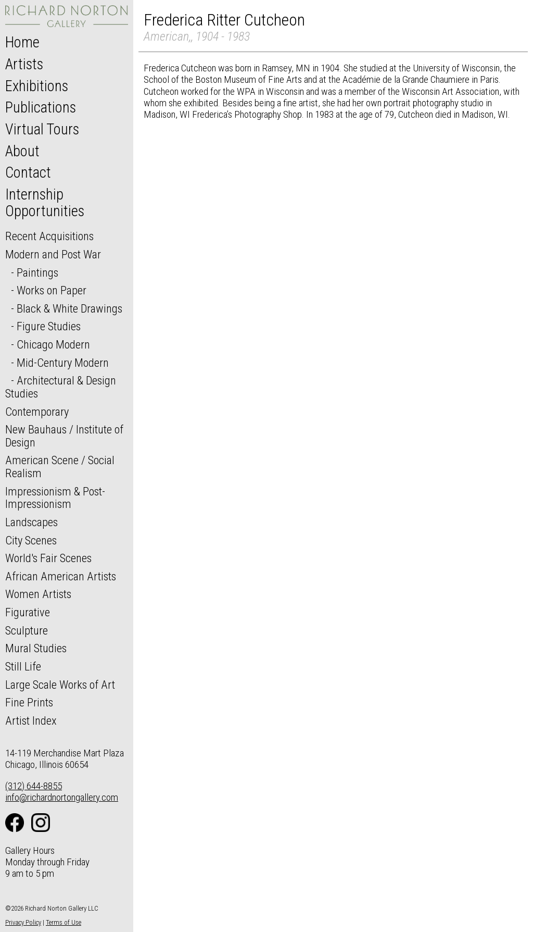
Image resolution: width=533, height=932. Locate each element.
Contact (28, 172)
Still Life (23, 666)
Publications (40, 107)
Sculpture (26, 630)
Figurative (27, 612)
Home (22, 42)
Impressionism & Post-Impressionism (55, 497)
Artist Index (31, 720)
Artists (24, 64)
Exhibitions (36, 86)
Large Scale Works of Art (60, 684)
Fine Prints (29, 702)
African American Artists (60, 576)
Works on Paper (51, 290)
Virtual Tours (42, 129)
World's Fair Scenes (48, 558)
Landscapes (31, 522)
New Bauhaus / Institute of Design (64, 435)
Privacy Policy (23, 922)
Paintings (37, 272)
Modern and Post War (53, 254)
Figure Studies (49, 326)
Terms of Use (63, 922)
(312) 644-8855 (33, 786)
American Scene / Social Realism (60, 466)
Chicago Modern (53, 344)
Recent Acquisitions (49, 236)
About (22, 151)
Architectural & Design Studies (60, 387)
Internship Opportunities (44, 202)
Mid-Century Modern (63, 362)
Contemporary (37, 411)
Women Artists (38, 594)
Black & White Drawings (69, 308)
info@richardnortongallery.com (61, 797)
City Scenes (31, 540)
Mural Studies (36, 648)
